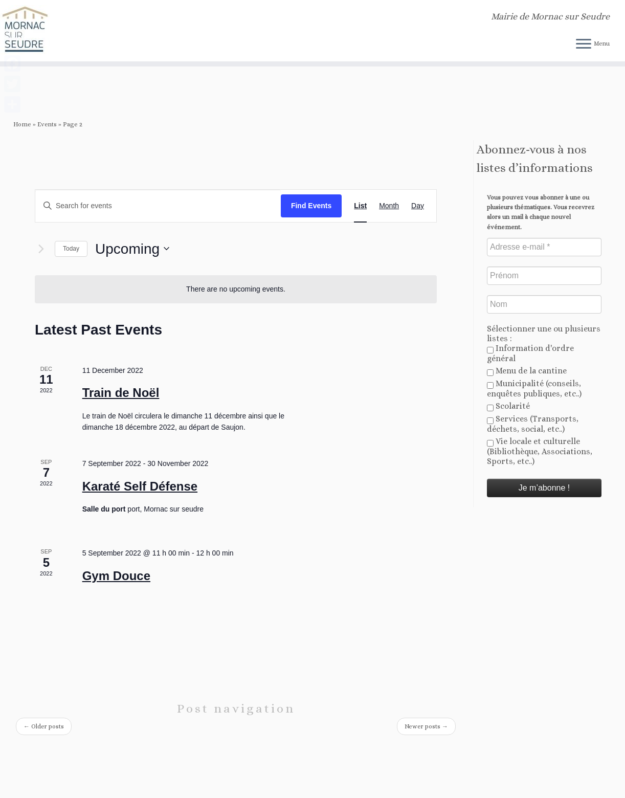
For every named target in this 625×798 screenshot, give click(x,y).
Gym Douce (116, 576)
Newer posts (426, 726)
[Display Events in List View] (360, 206)
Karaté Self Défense (139, 486)
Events (47, 124)
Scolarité (508, 406)
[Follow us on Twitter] (32, 781)
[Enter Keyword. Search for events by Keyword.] (158, 206)
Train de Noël (121, 393)
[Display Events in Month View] (389, 206)
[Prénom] (544, 276)
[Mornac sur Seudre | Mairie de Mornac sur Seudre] (72, 30)
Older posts (44, 726)
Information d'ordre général (530, 353)
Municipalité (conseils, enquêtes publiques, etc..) (534, 388)
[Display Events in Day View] (417, 206)
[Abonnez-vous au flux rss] (19, 781)
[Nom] (544, 304)
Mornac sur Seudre (253, 782)
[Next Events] (41, 248)
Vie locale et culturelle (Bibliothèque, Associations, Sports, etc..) (539, 451)
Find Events (311, 206)
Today (71, 248)
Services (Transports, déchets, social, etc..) (532, 424)
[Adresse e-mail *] (544, 247)
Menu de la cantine (527, 371)
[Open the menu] (583, 44)
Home (22, 124)
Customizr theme (393, 782)
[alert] (236, 289)
